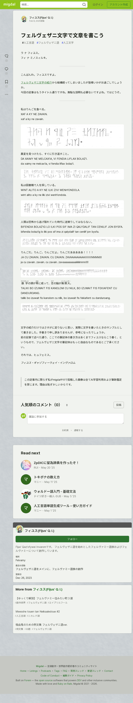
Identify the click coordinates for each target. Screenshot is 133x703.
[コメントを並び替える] (66, 405)
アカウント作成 (119, 4)
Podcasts (46, 670)
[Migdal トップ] (9, 4)
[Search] (84, 5)
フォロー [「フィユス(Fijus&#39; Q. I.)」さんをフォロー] (72, 539)
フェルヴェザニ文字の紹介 (36, 82)
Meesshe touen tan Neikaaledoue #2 (72, 614)
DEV (79, 680)
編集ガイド (68, 675)
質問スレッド (77, 670)
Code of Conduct (50, 675)
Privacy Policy (84, 675)
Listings (34, 670)
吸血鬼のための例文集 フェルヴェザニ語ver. (72, 627)
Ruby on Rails (65, 683)
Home (23, 670)
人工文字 (68, 43)
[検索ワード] (54, 4)
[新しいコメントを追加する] (75, 418)
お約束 (65, 430)
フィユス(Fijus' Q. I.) (41, 17)
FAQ (65, 670)
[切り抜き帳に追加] (6, 83)
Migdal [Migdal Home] (40, 666)
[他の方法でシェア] (6, 94)
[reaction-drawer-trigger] (6, 58)
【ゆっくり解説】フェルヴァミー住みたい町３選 (72, 600)
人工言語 (28, 43)
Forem (27, 680)
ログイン (98, 4)
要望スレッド (94, 670)
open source (46, 680)
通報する (78, 430)
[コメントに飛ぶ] (6, 70)
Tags (57, 670)
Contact (108, 670)
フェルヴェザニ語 (48, 43)
